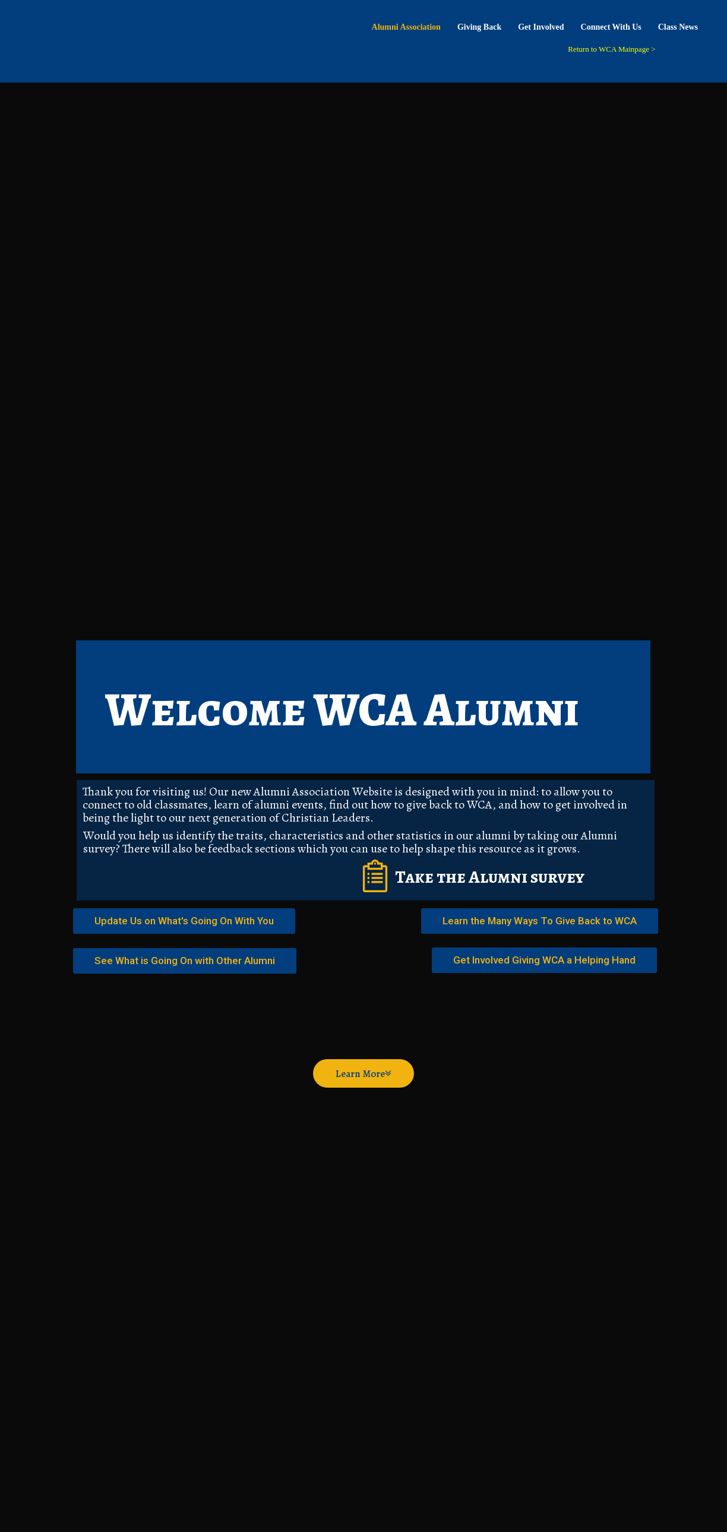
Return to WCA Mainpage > (611, 49)
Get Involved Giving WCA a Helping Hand (544, 960)
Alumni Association (406, 27)
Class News (678, 27)
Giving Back (479, 27)
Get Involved (541, 27)
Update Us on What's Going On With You (184, 921)
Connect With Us (611, 27)
